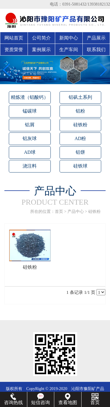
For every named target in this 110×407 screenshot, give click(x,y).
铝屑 (29, 124)
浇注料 (30, 165)
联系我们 (96, 49)
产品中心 (75, 211)
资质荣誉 (13, 49)
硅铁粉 (80, 124)
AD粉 (80, 138)
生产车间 (68, 49)
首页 (59, 211)
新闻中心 (68, 37)
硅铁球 (80, 165)
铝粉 (80, 110)
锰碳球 (30, 110)
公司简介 (41, 37)
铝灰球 (30, 138)
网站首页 (13, 37)
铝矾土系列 (80, 97)
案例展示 (41, 49)
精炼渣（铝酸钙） (29, 97)
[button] (50, 79)
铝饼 (80, 152)
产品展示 (96, 37)
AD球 (29, 152)
